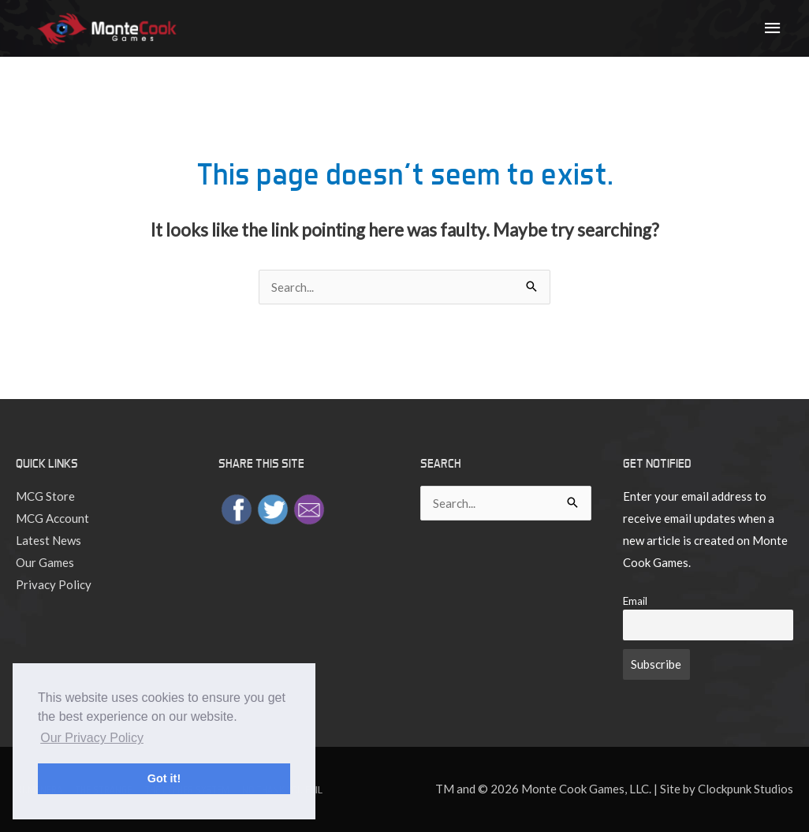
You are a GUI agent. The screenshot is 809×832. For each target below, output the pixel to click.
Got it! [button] (164, 778)
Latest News (48, 540)
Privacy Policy (53, 584)
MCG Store (45, 496)
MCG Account (52, 518)
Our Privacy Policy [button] (92, 737)
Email (635, 601)
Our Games (45, 562)
